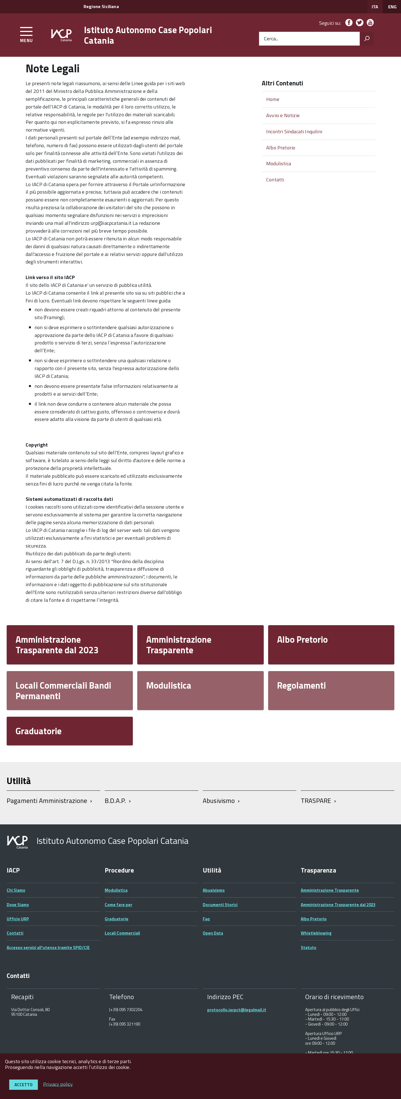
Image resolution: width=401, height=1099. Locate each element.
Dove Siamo (18, 904)
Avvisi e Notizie (283, 115)
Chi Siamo (16, 890)
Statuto (308, 947)
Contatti (275, 179)
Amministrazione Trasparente (178, 645)
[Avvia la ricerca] (367, 39)
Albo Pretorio (280, 147)
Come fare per (118, 904)
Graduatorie (39, 731)
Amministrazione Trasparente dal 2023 (57, 645)
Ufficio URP (18, 919)
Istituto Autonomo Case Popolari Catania (148, 35)
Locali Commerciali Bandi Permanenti (63, 691)
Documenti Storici (220, 904)
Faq (206, 919)
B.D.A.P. (115, 800)
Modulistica (278, 163)
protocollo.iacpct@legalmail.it (236, 1010)
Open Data (213, 933)
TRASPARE (316, 800)
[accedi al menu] (26, 34)
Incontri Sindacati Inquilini (294, 131)
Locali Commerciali (122, 933)
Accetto (23, 1084)
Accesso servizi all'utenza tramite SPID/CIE (48, 947)
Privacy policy (58, 1084)
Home (272, 99)
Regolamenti (301, 685)
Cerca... (271, 39)
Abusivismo (219, 800)
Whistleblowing (316, 933)
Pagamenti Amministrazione (47, 800)
